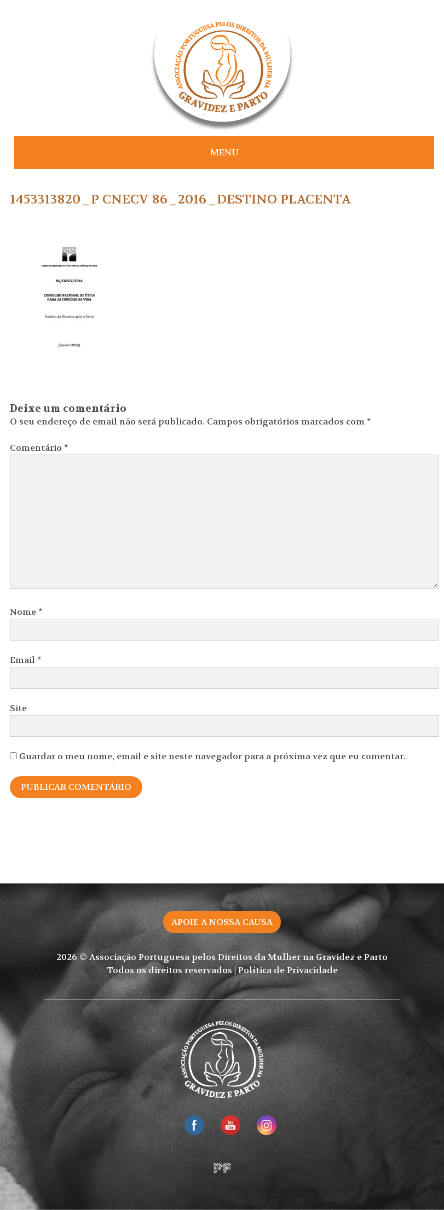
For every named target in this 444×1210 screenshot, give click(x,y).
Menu (224, 152)
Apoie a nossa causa (222, 922)
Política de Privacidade (288, 970)
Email (26, 660)
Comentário (39, 447)
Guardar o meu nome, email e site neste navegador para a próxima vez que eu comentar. (212, 756)
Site (18, 708)
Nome (26, 612)
